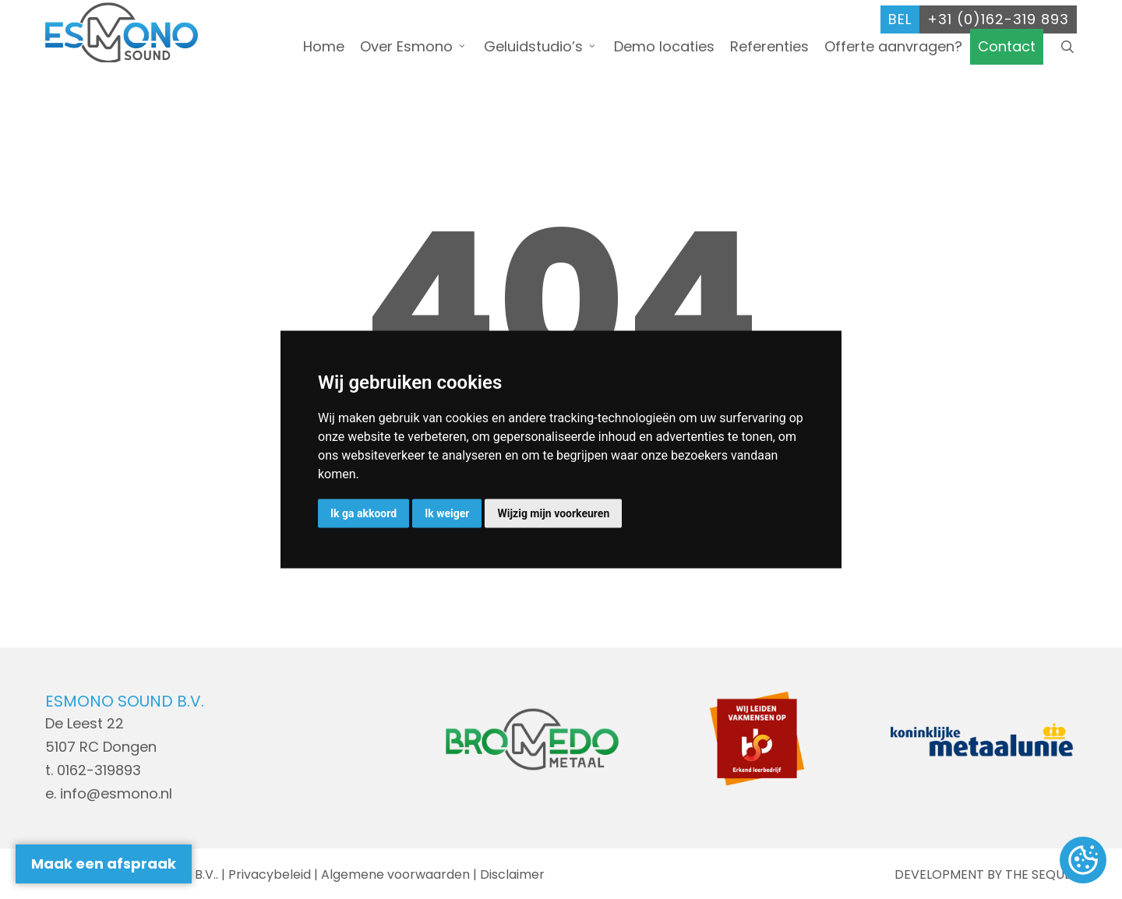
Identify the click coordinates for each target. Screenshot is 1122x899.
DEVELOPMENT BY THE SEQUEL (985, 874)
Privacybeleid (269, 874)
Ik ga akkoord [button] (363, 513)
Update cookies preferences (1083, 860)
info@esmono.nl (116, 793)
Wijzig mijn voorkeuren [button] (553, 513)
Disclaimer (512, 874)
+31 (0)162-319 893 (998, 13)
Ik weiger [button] (447, 513)
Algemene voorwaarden (395, 874)
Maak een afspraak (103, 863)
